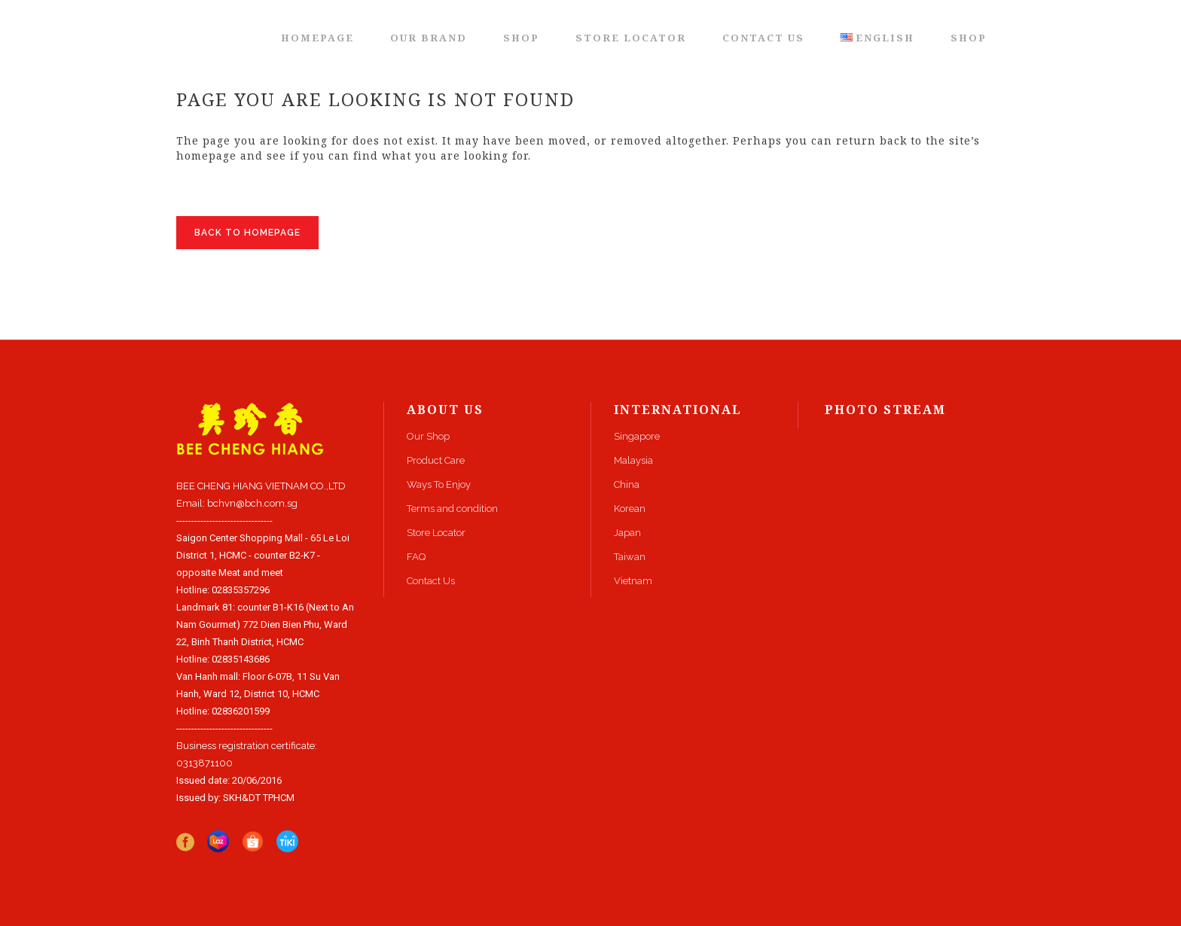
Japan (627, 532)
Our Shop (428, 436)
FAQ (416, 556)
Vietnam (633, 580)
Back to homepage (247, 232)
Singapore (637, 436)
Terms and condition (452, 508)
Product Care (436, 460)
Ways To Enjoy (439, 484)
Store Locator (436, 532)
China (626, 484)
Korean (629, 508)
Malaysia (633, 460)
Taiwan (629, 556)
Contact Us (431, 580)
